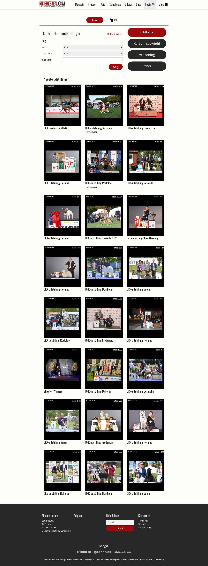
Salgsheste (115, 4)
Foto (103, 4)
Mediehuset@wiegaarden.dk (56, 530)
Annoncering (144, 527)
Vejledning (147, 55)
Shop (138, 4)
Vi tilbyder (147, 32)
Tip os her (143, 520)
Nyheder (92, 4)
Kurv (94, 20)
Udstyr (128, 4)
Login (149, 4)
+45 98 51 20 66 (49, 527)
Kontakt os (143, 524)
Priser (147, 66)
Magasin (79, 4)
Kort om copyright (147, 43)
